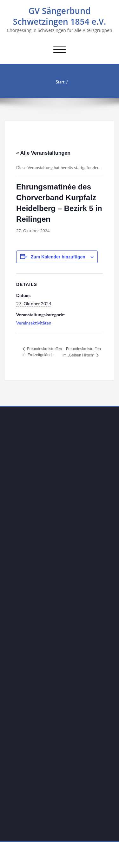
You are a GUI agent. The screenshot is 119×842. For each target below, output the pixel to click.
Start (57, 81)
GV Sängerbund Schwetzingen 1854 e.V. (59, 16)
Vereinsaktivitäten (33, 322)
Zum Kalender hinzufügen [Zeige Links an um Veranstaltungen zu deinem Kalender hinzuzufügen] (58, 256)
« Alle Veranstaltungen (43, 153)
